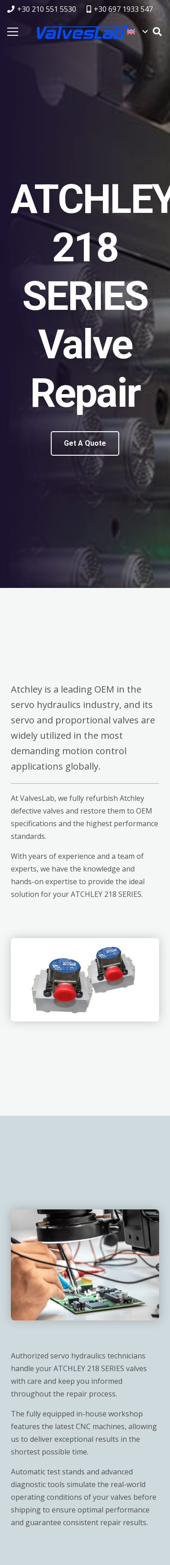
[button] (137, 31)
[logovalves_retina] (82, 32)
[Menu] (12, 31)
